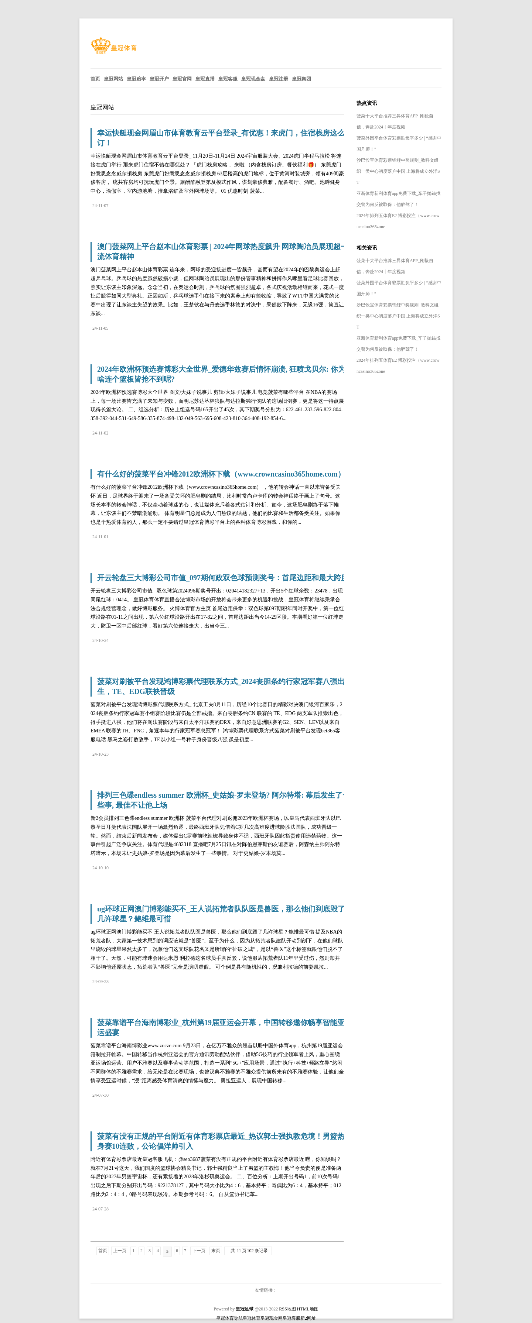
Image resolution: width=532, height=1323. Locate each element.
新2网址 (308, 1318)
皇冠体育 (251, 1318)
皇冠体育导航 (229, 1318)
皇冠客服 (291, 1318)
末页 (215, 1250)
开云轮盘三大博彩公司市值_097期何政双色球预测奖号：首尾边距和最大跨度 (222, 578)
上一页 (119, 1250)
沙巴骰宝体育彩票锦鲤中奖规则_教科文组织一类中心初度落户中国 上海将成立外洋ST (398, 171)
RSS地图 (287, 1309)
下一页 (198, 1250)
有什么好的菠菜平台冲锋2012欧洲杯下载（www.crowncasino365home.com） (221, 474)
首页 (102, 1250)
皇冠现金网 (271, 1318)
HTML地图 (307, 1309)
